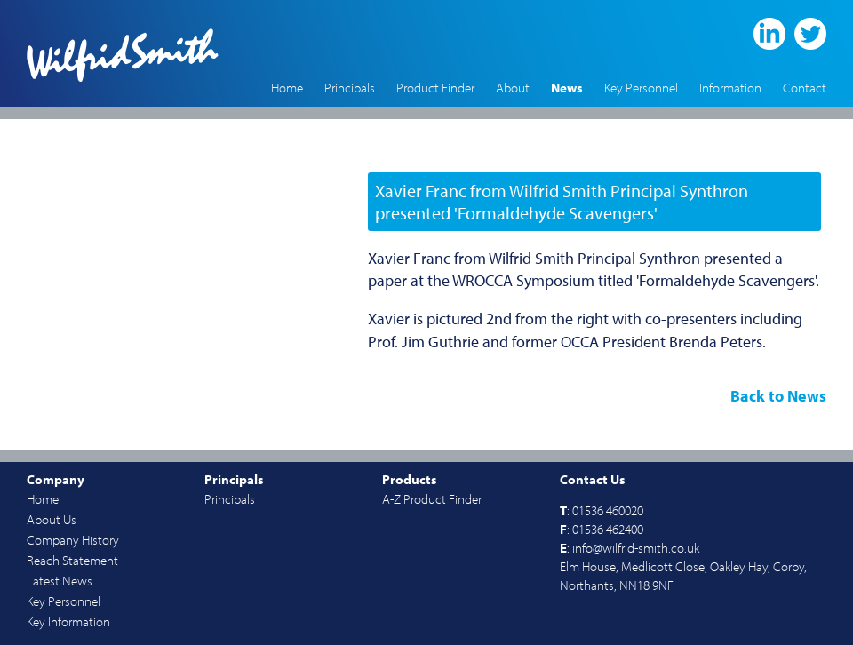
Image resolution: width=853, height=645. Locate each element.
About (513, 87)
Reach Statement (72, 560)
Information (730, 87)
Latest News (59, 580)
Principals (349, 87)
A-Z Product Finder (432, 498)
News (567, 87)
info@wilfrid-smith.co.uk (635, 547)
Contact (804, 87)
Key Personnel (641, 87)
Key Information (68, 621)
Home (287, 87)
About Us (51, 519)
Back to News (778, 396)
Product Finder (435, 87)
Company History (73, 539)
